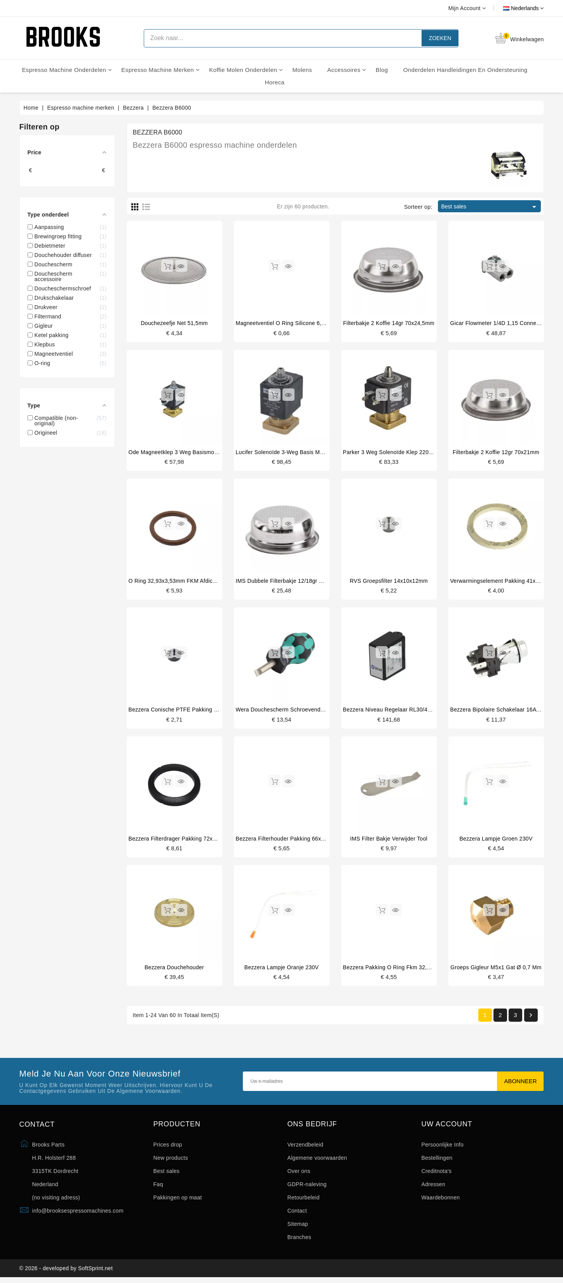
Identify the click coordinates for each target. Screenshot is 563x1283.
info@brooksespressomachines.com (78, 1213)
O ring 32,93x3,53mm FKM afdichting (177, 582)
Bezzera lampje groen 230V (495, 840)
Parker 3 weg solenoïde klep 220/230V (393, 452)
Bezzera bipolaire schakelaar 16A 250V (500, 711)
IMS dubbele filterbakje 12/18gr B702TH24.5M (296, 582)
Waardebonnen (441, 1200)
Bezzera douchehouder (174, 969)
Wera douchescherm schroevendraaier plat (291, 711)
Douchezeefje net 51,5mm (174, 323)
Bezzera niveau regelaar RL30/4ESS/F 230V (401, 711)
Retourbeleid (304, 1200)
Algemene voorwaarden (317, 1160)
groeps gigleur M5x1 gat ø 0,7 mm (495, 969)
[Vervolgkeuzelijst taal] (515, 8)
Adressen (434, 1187)
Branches (300, 1240)
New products (170, 1160)
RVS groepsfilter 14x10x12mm (389, 582)
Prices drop (167, 1147)
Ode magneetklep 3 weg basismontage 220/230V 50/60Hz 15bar (211, 452)
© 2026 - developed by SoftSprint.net (66, 1272)
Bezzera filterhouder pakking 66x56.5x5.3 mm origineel (307, 840)
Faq (158, 1187)
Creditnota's (437, 1174)
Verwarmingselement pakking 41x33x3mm (503, 582)
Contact (297, 1213)
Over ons (299, 1174)
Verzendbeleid (306, 1147)
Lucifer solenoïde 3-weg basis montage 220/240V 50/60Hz (311, 452)
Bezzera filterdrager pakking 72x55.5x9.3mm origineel (198, 840)
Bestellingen (437, 1160)
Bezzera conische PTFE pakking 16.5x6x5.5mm (190, 711)
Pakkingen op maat (177, 1200)
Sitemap (298, 1227)
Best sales (490, 207)
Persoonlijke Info (443, 1147)
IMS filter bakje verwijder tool (388, 840)
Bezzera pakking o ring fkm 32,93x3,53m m (400, 969)
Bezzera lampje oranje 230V (281, 969)
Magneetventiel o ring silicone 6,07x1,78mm (293, 323)
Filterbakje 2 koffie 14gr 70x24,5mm (388, 323)
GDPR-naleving (307, 1187)
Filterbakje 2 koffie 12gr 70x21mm (496, 452)
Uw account (447, 1127)
